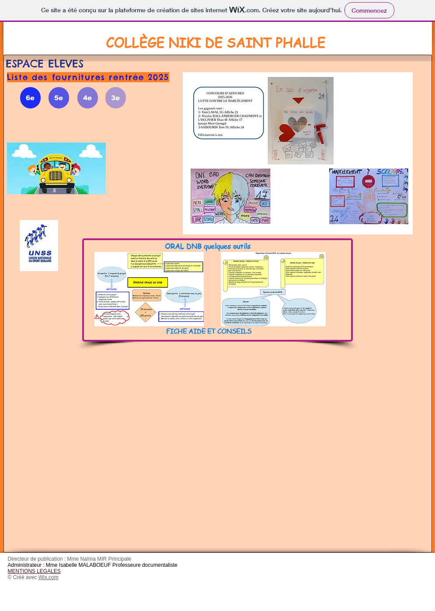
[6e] (30, 97)
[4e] (87, 97)
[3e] (115, 97)
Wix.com (48, 577)
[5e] (59, 97)
